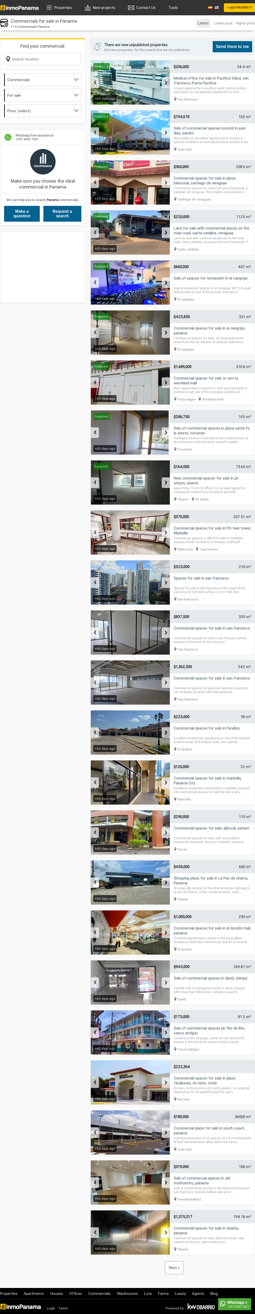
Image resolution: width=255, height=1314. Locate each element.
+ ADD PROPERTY (239, 7)
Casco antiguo (188, 1049)
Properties (63, 7)
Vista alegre (187, 399)
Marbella (184, 799)
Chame (183, 899)
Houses (56, 1293)
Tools (173, 7)
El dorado (185, 949)
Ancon (182, 849)
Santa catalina (188, 249)
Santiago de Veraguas (194, 199)
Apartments (34, 1293)
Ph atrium (202, 499)
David (182, 999)
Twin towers (208, 549)
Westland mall (212, 399)
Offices (75, 1293)
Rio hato (184, 1099)
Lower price (223, 23)
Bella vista (185, 549)
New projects (104, 7)
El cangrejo (186, 299)
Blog (214, 1293)
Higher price (245, 23)
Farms (163, 1293)
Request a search (62, 213)
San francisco (188, 99)
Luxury (180, 1293)
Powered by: (175, 1308)
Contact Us (146, 7)
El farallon (185, 749)
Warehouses (127, 1293)
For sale (43, 95)
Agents (198, 1293)
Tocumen (185, 449)
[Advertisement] (42, 267)
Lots (148, 1293)
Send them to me (232, 46)
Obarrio (183, 499)
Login (51, 1308)
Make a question (22, 213)
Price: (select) (43, 110)
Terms (63, 1308)
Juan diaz (185, 149)
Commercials (43, 79)
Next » (174, 1267)
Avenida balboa (189, 1199)
